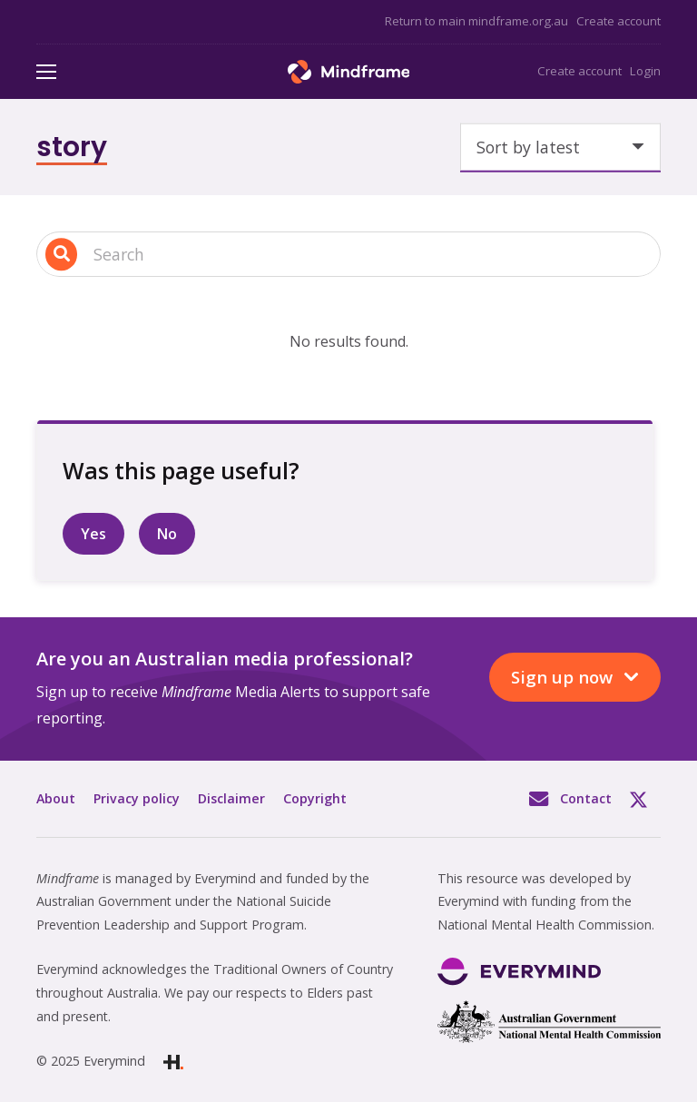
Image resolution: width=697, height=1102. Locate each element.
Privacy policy (136, 798)
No (167, 534)
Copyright (315, 798)
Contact (586, 798)
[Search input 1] (348, 254)
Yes (93, 534)
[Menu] (46, 71)
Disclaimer (231, 798)
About (55, 798)
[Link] (349, 72)
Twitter (645, 799)
